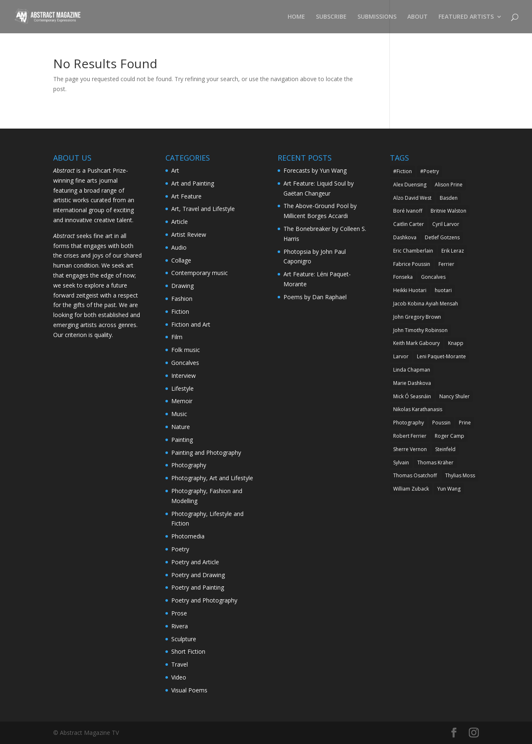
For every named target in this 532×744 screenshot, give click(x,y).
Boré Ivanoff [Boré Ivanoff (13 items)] (407, 210)
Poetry (180, 549)
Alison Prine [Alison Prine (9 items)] (449, 184)
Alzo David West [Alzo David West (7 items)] (412, 197)
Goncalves (185, 363)
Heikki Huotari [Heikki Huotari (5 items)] (409, 290)
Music (179, 414)
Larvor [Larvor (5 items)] (401, 356)
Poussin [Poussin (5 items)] (441, 422)
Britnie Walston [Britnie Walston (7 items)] (448, 210)
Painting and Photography (206, 452)
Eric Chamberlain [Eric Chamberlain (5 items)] (413, 250)
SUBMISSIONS (377, 17)
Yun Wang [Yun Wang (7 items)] (449, 488)
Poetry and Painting (197, 587)
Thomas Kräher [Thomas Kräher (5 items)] (435, 462)
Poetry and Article (195, 562)
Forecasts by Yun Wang (315, 170)
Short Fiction (188, 651)
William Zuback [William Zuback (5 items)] (411, 488)
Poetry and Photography (204, 600)
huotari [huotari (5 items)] (443, 290)
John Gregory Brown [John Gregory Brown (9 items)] (417, 316)
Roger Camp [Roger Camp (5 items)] (449, 435)
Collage (181, 260)
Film (176, 337)
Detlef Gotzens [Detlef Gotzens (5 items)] (442, 237)
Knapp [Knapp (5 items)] (455, 343)
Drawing (182, 286)
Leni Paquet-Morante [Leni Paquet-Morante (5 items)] (441, 356)
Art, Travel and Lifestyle (203, 209)
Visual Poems (189, 690)
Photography (188, 465)
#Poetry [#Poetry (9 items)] (429, 171)
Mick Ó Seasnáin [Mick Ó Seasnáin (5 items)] (412, 396)
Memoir (181, 401)
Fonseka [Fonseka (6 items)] (403, 276)
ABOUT (417, 17)
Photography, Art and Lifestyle (212, 478)
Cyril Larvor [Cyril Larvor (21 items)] (445, 224)
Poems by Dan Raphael (315, 297)
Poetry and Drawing (198, 575)
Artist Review (188, 234)
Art (175, 170)
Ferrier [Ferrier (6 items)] (446, 264)
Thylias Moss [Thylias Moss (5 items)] (460, 475)
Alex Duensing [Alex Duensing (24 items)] (409, 184)
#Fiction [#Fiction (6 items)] (402, 171)
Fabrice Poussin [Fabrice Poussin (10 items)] (411, 264)
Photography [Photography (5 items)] (408, 422)
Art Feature (186, 196)
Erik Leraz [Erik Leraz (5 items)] (452, 250)
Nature (180, 427)
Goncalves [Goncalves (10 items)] (433, 276)
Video (178, 677)
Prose (179, 613)
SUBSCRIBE (331, 17)
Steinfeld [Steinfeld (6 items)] (445, 449)
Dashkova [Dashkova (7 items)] (404, 237)
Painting (182, 440)
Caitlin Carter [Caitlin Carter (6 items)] (408, 224)
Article (179, 222)
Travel (179, 664)
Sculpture (183, 639)
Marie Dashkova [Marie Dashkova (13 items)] (412, 383)
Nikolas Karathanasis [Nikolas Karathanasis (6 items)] (417, 409)
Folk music (185, 350)
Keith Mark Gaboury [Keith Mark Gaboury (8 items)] (416, 343)
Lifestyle (182, 388)
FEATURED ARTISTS (466, 17)
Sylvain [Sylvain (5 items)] (401, 462)
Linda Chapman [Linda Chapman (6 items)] (411, 369)
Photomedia (187, 536)
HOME (296, 17)
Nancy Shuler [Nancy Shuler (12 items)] (454, 396)
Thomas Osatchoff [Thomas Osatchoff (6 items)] (415, 475)
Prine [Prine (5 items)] (465, 422)
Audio (179, 247)
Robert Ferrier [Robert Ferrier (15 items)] (409, 435)
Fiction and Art (190, 324)
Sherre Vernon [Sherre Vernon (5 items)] (410, 449)
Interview (183, 375)
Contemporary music (199, 273)
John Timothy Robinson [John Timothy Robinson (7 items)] (420, 330)
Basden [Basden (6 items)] (449, 197)
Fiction (180, 311)
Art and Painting (192, 183)
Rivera (179, 626)
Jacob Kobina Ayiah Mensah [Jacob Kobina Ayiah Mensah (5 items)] (425, 303)
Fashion (181, 299)
